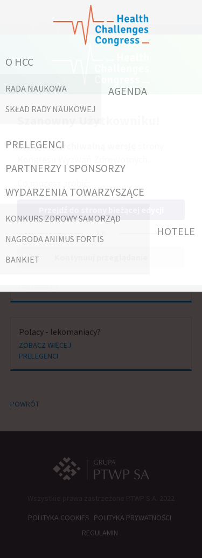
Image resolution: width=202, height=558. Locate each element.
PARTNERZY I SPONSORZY (65, 168)
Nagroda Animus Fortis (54, 238)
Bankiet (22, 259)
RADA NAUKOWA (36, 88)
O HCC (19, 61)
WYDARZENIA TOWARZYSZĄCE (74, 191)
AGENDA (127, 91)
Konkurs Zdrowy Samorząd (63, 218)
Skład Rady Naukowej (50, 109)
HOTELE (176, 231)
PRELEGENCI (35, 144)
